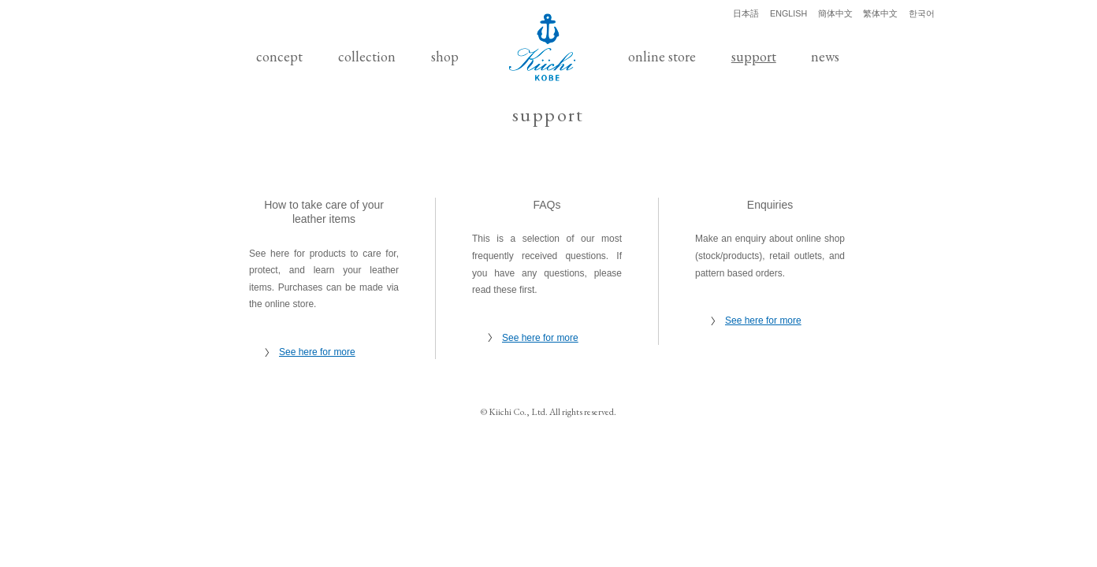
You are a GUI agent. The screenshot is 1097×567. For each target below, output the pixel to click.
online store (662, 56)
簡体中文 (835, 13)
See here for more (317, 352)
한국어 (922, 13)
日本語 (746, 13)
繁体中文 (880, 13)
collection (367, 56)
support (753, 56)
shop (445, 56)
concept (279, 56)
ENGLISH (788, 13)
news (825, 56)
